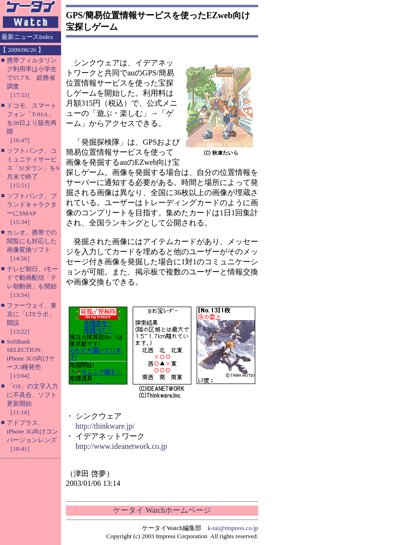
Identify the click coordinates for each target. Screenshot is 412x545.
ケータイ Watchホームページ (162, 510)
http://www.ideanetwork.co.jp (121, 446)
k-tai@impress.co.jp (233, 528)
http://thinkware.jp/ (105, 426)
